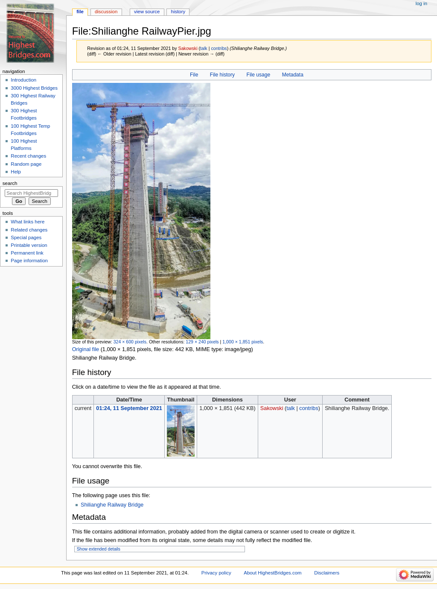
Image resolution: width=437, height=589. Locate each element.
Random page (26, 164)
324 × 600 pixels (130, 341)
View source (147, 11)
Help (16, 171)
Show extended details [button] (98, 549)
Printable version (29, 245)
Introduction (23, 79)
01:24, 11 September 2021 (129, 408)
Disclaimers (326, 572)
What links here (27, 221)
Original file (85, 349)
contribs (219, 48)
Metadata (292, 75)
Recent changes (28, 155)
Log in (421, 3)
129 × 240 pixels (202, 341)
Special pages (26, 237)
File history (222, 75)
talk (203, 48)
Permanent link (27, 252)
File (194, 75)
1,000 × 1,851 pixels (242, 341)
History (178, 11)
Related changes (29, 229)
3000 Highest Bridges (34, 88)
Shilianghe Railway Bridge (112, 505)
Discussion (106, 11)
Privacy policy (216, 572)
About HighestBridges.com (272, 572)
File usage (259, 75)
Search (10, 183)
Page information (29, 260)
